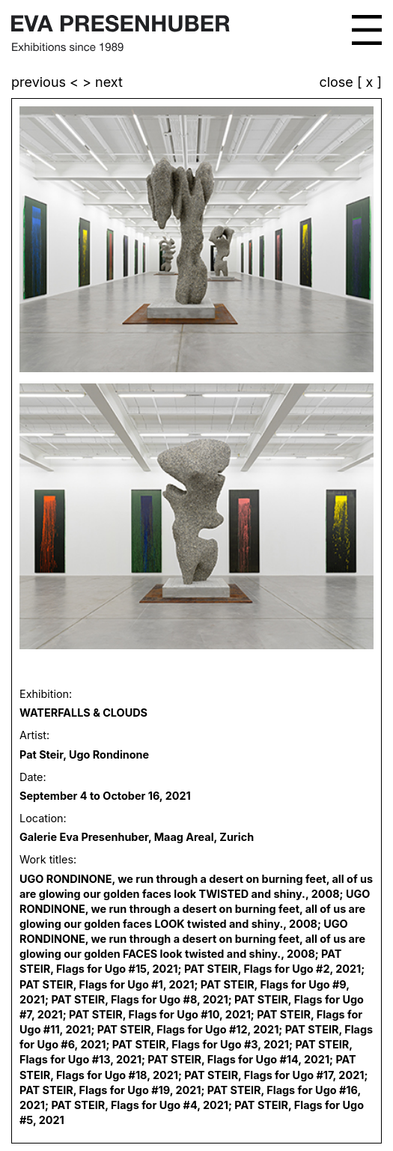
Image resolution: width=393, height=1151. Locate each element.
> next (102, 82)
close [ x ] (350, 83)
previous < (46, 82)
